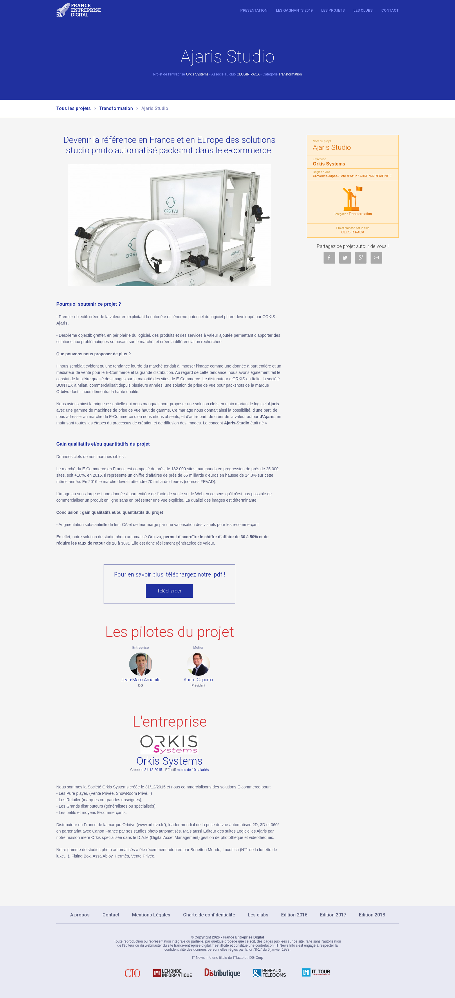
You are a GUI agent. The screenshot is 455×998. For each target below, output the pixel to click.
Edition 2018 (372, 915)
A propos (80, 915)
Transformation (116, 108)
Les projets (333, 10)
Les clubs (363, 10)
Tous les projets (73, 108)
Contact (390, 10)
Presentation (253, 10)
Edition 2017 (333, 915)
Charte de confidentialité (209, 915)
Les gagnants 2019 (294, 10)
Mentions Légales (151, 915)
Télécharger (169, 591)
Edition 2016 (294, 915)
